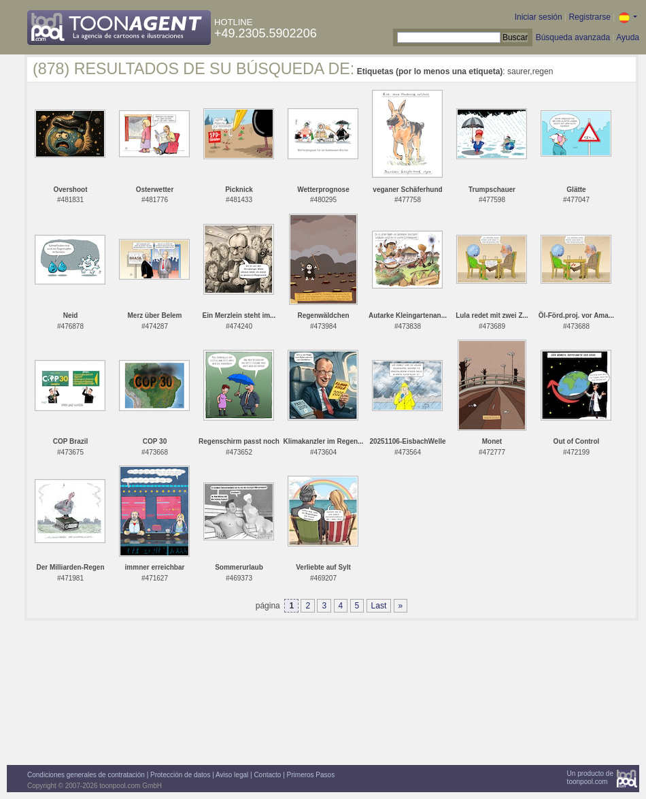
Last (379, 605)
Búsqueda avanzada (573, 37)
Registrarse (589, 17)
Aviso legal (232, 775)
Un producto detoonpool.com (590, 777)
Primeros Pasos (311, 775)
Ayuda (627, 37)
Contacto (267, 775)
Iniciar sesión (538, 17)
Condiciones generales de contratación (86, 775)
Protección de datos (180, 775)
